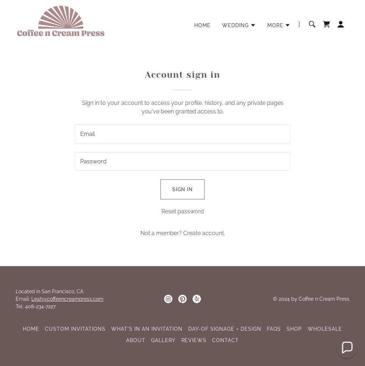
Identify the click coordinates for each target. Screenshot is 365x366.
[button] (239, 25)
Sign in (182, 189)
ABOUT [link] (135, 340)
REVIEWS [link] (194, 340)
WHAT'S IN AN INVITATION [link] (146, 329)
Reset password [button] (182, 211)
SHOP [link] (294, 329)
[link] (60, 23)
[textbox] (182, 133)
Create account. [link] (204, 233)
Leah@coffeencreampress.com (67, 299)
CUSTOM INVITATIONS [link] (75, 329)
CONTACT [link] (225, 340)
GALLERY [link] (163, 340)
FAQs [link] (274, 329)
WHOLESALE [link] (325, 329)
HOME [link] (202, 25)
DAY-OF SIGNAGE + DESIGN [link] (224, 329)
